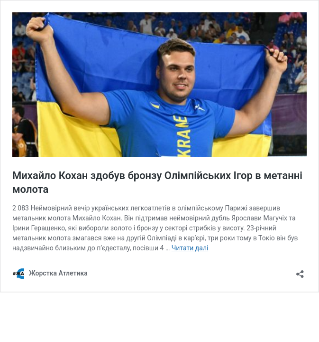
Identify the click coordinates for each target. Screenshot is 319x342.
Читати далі (190, 248)
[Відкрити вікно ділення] (300, 271)
